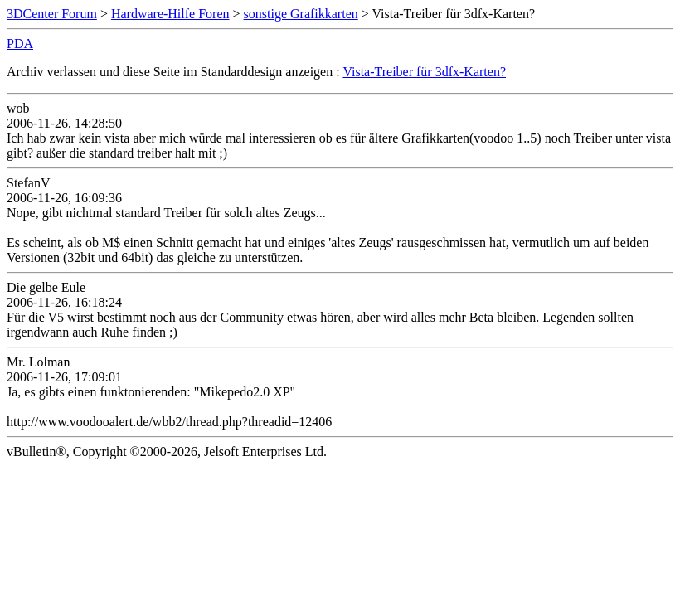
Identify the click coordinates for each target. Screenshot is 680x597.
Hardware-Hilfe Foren (170, 14)
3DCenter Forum (52, 14)
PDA (20, 43)
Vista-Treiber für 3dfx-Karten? (424, 72)
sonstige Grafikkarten (301, 14)
